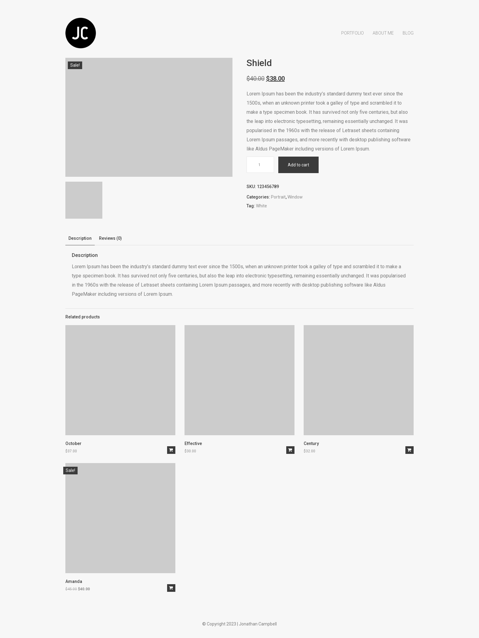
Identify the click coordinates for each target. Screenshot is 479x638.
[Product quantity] (260, 165)
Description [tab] (80, 238)
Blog (408, 33)
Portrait (278, 197)
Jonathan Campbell (258, 623)
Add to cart (298, 165)
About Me (383, 33)
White (261, 206)
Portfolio (352, 33)
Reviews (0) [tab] (110, 238)
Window (295, 197)
